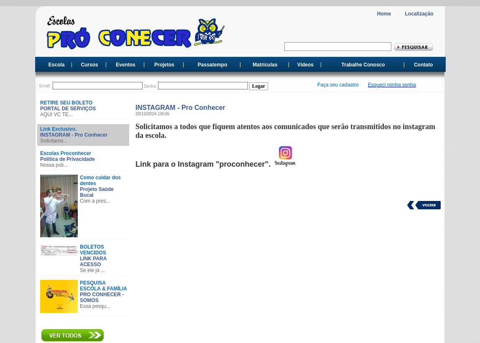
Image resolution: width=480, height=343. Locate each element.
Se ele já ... (92, 270)
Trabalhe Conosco (363, 65)
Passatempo (212, 65)
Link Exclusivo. (58, 129)
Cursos (89, 65)
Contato (423, 65)
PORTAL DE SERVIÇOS (68, 109)
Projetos (164, 65)
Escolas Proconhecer (65, 153)
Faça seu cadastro (338, 85)
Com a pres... (95, 201)
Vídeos (305, 65)
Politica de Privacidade (67, 159)
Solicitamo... (53, 141)
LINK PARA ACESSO (93, 261)
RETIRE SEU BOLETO (66, 103)
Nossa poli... (54, 165)
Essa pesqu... (95, 306)
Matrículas (265, 65)
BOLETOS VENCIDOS (93, 250)
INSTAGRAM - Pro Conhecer (73, 135)
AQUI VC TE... (56, 114)
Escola (57, 65)
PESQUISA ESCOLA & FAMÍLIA (103, 286)
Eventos (125, 65)
